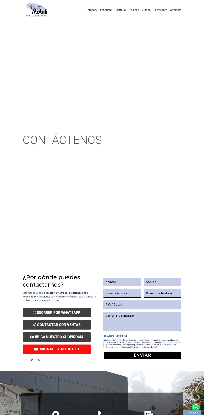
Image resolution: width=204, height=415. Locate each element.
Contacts (175, 10)
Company (91, 10)
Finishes (134, 10)
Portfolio (120, 10)
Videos (146, 10)
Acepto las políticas (117, 335)
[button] (196, 407)
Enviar (142, 355)
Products (106, 10)
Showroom (160, 10)
